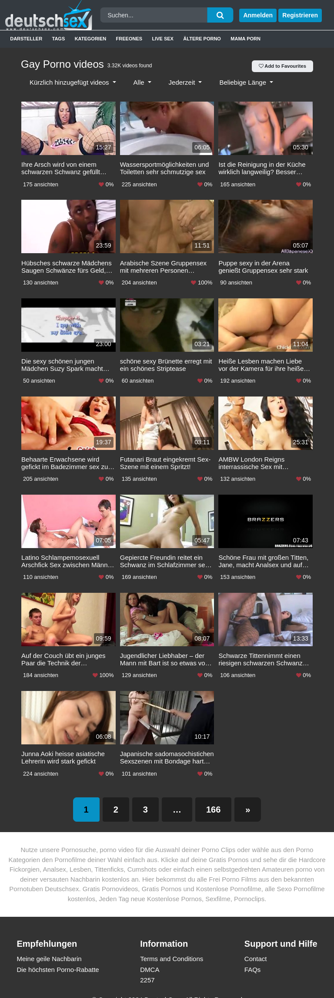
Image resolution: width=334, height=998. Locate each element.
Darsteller (26, 38)
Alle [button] (140, 82)
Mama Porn (245, 38)
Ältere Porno (202, 38)
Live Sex (163, 38)
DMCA (149, 959)
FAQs (252, 959)
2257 (147, 970)
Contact (255, 948)
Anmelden (258, 15)
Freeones (129, 38)
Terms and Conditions (171, 948)
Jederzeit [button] (183, 82)
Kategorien (91, 38)
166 (213, 799)
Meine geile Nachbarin (49, 948)
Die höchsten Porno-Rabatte (58, 959)
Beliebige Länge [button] (243, 82)
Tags (58, 38)
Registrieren (300, 15)
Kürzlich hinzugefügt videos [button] (70, 82)
